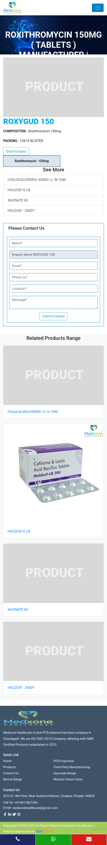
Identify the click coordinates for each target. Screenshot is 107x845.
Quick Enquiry (16, 151)
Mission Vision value (68, 781)
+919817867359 (25, 804)
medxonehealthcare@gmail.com (35, 810)
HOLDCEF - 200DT (21, 211)
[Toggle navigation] (98, 8)
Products (9, 769)
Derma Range (12, 781)
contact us (11, 775)
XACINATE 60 (18, 200)
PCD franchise (64, 763)
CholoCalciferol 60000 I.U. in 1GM (37, 180)
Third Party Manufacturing (72, 769)
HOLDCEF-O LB (19, 190)
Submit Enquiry (53, 316)
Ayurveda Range (65, 775)
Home (7, 763)
